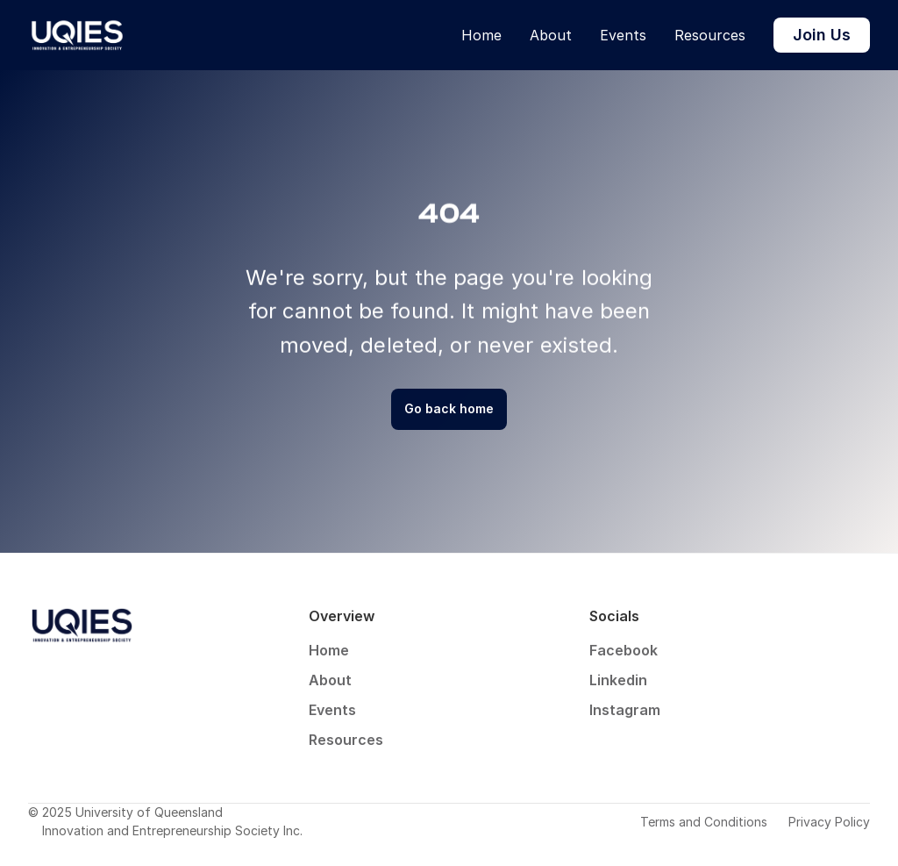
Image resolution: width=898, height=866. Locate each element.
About (551, 35)
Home (481, 35)
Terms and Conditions (703, 821)
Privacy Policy (829, 821)
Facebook (623, 650)
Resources (709, 35)
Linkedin (618, 680)
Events (623, 35)
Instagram (624, 710)
